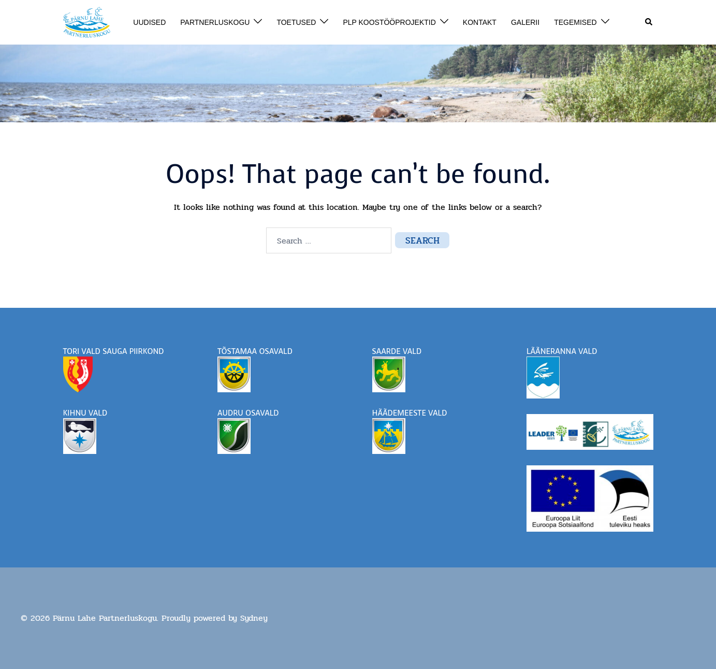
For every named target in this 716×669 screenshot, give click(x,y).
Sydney (254, 617)
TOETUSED (296, 22)
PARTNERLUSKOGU (215, 22)
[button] (649, 22)
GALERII (525, 22)
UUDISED (149, 22)
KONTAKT (479, 22)
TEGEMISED (575, 22)
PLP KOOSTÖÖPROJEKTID (389, 22)
